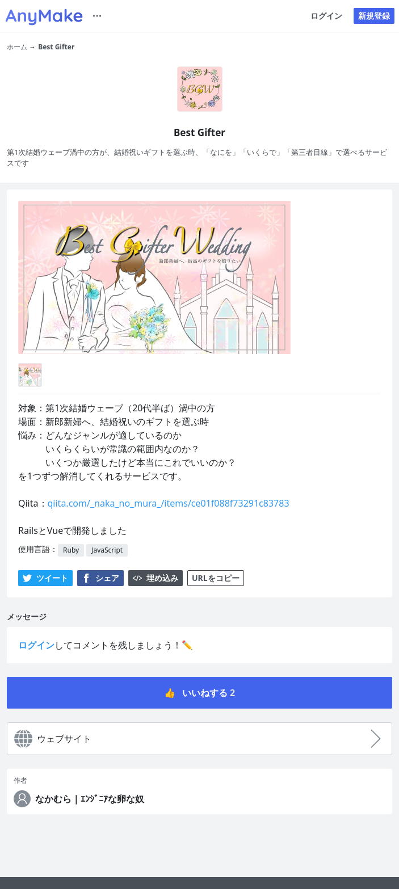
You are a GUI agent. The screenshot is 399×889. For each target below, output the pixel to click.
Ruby (71, 550)
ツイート (45, 577)
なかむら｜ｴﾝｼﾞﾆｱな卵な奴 (89, 799)
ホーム (17, 47)
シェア (100, 577)
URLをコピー (216, 577)
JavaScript (107, 550)
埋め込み (155, 577)
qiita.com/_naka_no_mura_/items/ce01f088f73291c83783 (168, 503)
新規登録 (374, 15)
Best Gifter (56, 47)
